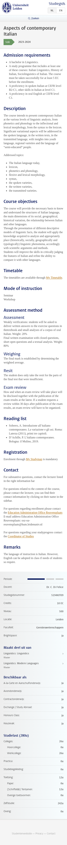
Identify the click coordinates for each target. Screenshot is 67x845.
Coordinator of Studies (21, 536)
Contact (51, 833)
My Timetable (54, 277)
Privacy (39, 833)
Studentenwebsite (22, 833)
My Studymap (34, 459)
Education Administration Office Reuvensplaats (35, 512)
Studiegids (57, 3)
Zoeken (35, 18)
